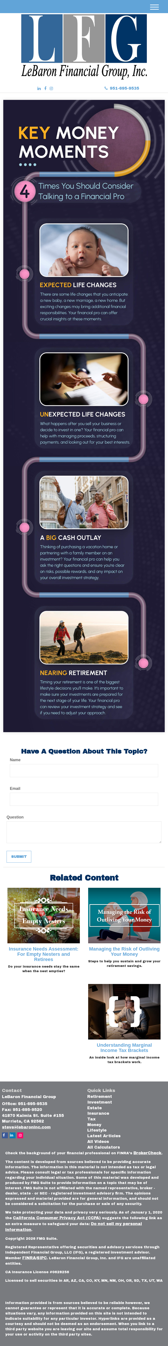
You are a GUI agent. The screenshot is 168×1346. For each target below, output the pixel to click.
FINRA (29, 1258)
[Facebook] (45, 89)
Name (15, 760)
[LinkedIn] (39, 89)
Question (15, 817)
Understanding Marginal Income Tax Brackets (124, 1047)
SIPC (42, 1258)
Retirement (99, 1096)
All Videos (98, 1141)
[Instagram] (51, 89)
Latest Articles (104, 1136)
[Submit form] (19, 857)
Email (15, 788)
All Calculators (103, 1147)
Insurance (98, 1113)
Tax (91, 1119)
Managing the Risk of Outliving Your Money (124, 951)
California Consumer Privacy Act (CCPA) (57, 1218)
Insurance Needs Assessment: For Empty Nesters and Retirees (43, 954)
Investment (99, 1102)
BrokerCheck (147, 1153)
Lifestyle (97, 1130)
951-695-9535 (122, 88)
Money (94, 1125)
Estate (94, 1108)
